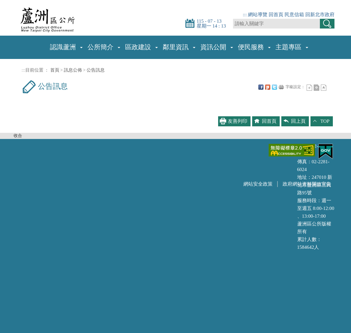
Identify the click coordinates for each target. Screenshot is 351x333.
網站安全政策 (258, 184)
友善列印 (281, 87)
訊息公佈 (73, 70)
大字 (323, 88)
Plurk (267, 87)
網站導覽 (257, 14)
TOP (324, 121)
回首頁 (276, 14)
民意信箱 (294, 14)
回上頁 (298, 121)
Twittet (274, 87)
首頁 (54, 70)
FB (260, 87)
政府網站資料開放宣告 (307, 184)
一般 (316, 88)
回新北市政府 (319, 14)
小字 (309, 88)
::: (245, 14)
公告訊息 (96, 70)
